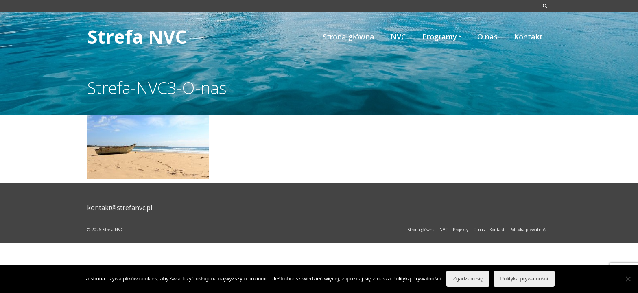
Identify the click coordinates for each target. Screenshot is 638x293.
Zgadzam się (468, 279)
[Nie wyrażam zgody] (628, 279)
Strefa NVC (137, 36)
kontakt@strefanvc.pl (119, 207)
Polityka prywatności (524, 279)
